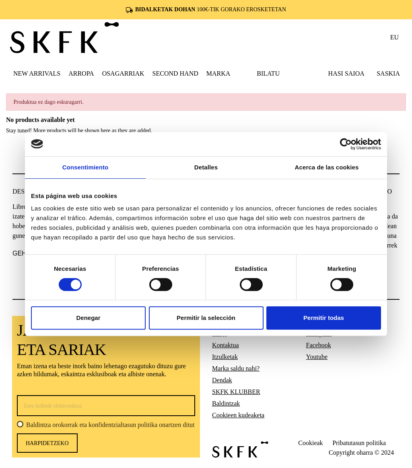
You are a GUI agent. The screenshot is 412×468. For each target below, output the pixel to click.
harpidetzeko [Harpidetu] (47, 443)
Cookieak (310, 442)
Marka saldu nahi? (236, 368)
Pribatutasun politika (359, 442)
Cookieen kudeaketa (238, 415)
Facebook (318, 345)
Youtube (317, 356)
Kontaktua (225, 345)
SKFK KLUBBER (236, 391)
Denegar (88, 317)
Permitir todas (323, 317)
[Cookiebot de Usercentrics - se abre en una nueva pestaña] (346, 144)
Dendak (222, 380)
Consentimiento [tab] (85, 167)
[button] (81, 73)
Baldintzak (226, 403)
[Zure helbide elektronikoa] (106, 405)
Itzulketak (225, 356)
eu (394, 37)
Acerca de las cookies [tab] (327, 167)
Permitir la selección (206, 317)
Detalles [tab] (206, 167)
